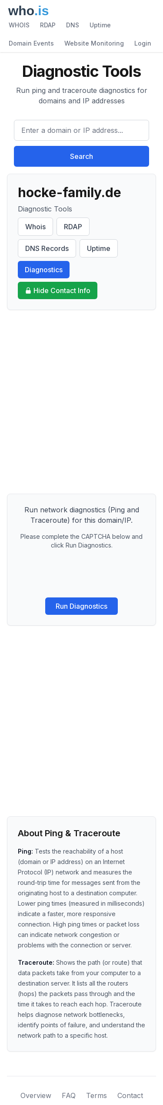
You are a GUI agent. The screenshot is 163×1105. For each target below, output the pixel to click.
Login (142, 43)
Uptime (100, 25)
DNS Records (47, 248)
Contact (130, 1095)
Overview (35, 1095)
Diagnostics (44, 269)
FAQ (69, 1095)
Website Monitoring (94, 43)
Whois (35, 226)
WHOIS (19, 25)
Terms (96, 1095)
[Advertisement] (81, 401)
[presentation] (82, 573)
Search (81, 156)
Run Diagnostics (81, 606)
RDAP (48, 25)
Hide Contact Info (57, 290)
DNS (72, 25)
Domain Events (31, 43)
